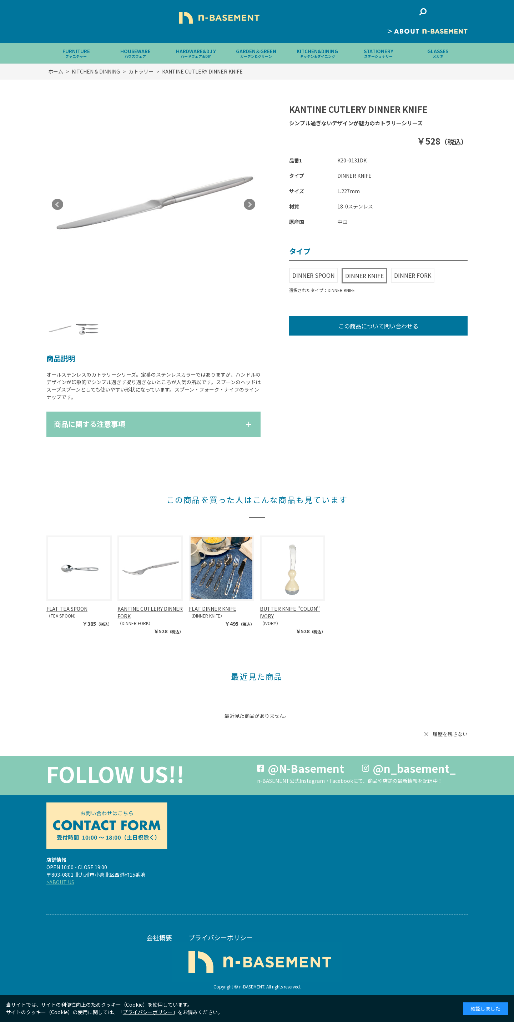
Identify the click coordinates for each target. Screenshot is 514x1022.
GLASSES (437, 53)
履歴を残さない (450, 733)
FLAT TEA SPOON (66, 608)
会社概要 (159, 937)
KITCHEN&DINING (317, 53)
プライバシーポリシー (220, 937)
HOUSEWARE (135, 53)
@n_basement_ (414, 768)
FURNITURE (76, 53)
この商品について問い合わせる (378, 326)
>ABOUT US (60, 882)
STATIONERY (378, 53)
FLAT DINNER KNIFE (212, 608)
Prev (57, 204)
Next (249, 204)
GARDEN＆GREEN (256, 53)
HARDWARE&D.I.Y (196, 53)
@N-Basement (306, 768)
